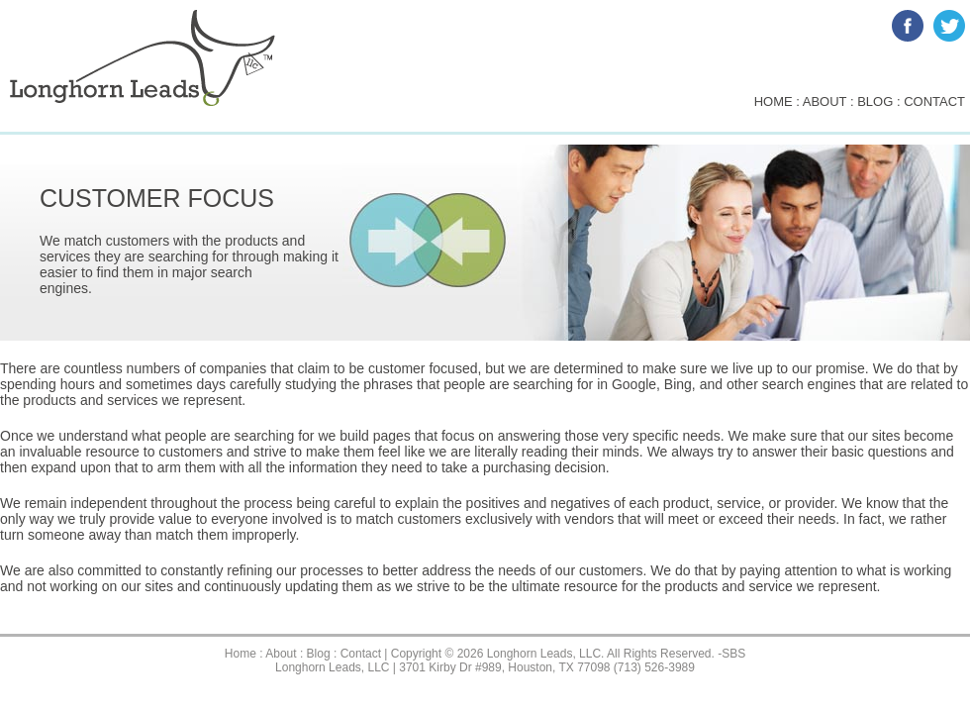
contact (934, 101)
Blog (319, 654)
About (280, 654)
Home (240, 654)
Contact (360, 654)
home (773, 101)
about (825, 101)
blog (875, 101)
